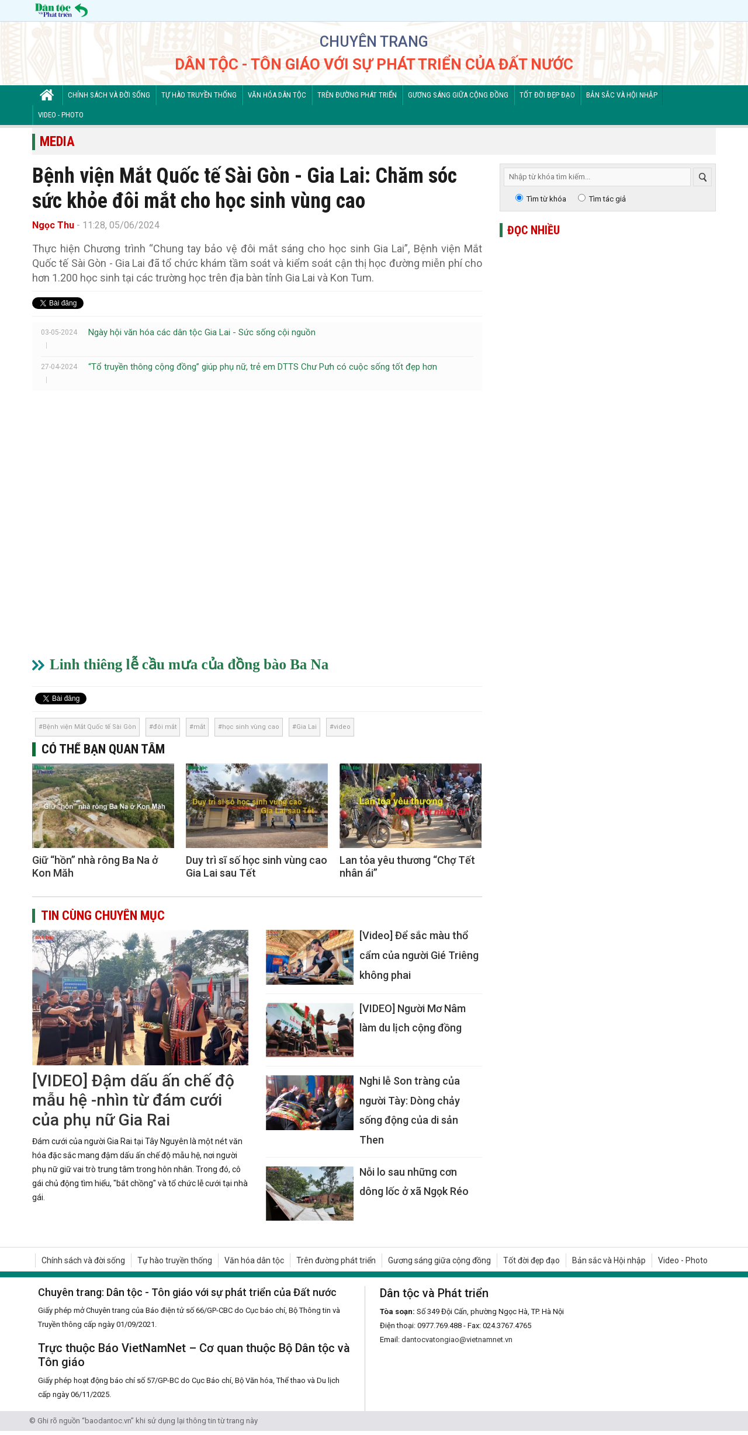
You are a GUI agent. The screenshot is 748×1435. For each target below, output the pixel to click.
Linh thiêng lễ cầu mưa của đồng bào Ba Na (189, 664)
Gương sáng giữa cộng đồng (458, 95)
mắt (199, 727)
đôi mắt (164, 727)
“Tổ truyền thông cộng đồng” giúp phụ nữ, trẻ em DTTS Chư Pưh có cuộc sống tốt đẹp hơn (262, 367)
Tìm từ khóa (546, 198)
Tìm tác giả (607, 198)
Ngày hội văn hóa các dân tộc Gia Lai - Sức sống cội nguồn (202, 332)
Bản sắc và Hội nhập (621, 95)
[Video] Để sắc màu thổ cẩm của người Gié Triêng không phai (419, 955)
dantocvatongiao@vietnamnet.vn (456, 1339)
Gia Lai (306, 727)
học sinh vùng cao (250, 727)
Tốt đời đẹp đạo (547, 95)
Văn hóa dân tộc (277, 95)
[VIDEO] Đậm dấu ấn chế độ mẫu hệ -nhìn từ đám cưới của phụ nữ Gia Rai (133, 1100)
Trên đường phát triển (357, 95)
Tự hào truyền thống (199, 95)
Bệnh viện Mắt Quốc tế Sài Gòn (89, 727)
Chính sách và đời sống (109, 95)
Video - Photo (61, 114)
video (342, 727)
